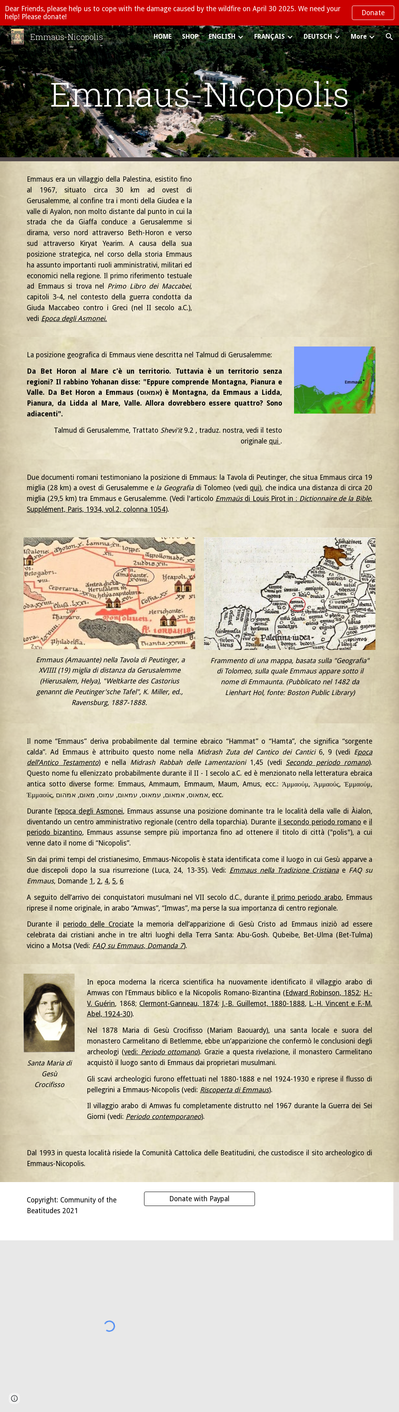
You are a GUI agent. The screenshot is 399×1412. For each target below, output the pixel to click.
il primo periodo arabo (306, 897)
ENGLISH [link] (222, 36)
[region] (199, 13)
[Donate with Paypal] (199, 1199)
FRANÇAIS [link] (269, 36)
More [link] (359, 36)
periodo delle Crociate (98, 924)
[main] (199, 93)
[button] (389, 36)
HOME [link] (163, 36)
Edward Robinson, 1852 (322, 993)
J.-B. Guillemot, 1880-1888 (263, 1004)
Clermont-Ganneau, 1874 (178, 1004)
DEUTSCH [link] (318, 36)
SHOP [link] (190, 36)
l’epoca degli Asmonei (89, 811)
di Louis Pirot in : (271, 499)
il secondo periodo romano (319, 822)
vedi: (132, 1052)
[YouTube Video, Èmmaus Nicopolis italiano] (289, 229)
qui (274, 441)
